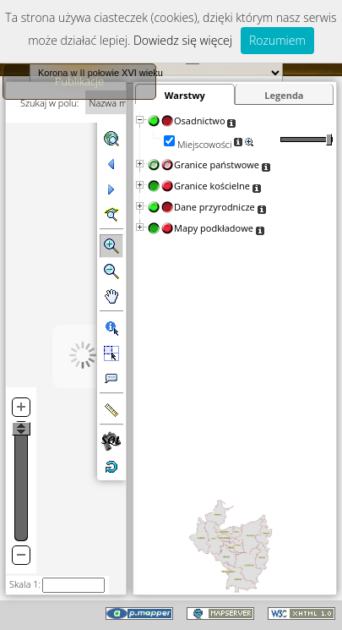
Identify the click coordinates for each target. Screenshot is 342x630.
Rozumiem (277, 40)
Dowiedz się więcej (182, 40)
